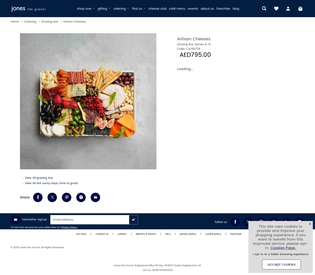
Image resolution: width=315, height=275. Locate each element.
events (193, 8)
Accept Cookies (281, 264)
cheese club (157, 8)
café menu (177, 8)
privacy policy (188, 234)
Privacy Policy (69, 227)
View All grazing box (39, 178)
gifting (104, 8)
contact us (102, 234)
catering (121, 8)
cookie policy (213, 234)
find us (139, 8)
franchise (223, 8)
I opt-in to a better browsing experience (280, 254)
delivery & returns (146, 234)
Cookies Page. (283, 248)
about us (207, 8)
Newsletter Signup (29, 219)
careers (122, 234)
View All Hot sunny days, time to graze (51, 183)
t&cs (168, 234)
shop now (86, 8)
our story (81, 234)
